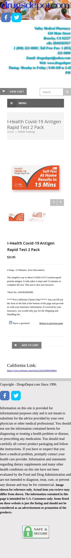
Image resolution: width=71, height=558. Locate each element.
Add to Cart (30, 345)
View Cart (17, 91)
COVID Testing (26, 131)
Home (10, 131)
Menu (17, 103)
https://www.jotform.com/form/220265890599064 (32, 370)
